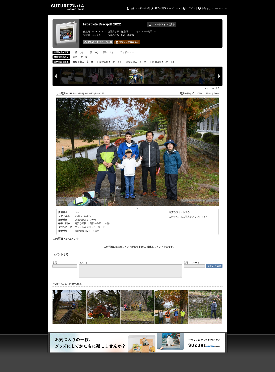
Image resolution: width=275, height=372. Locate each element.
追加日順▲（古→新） (137, 61)
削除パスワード (192, 262)
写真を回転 (80, 223)
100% (199, 93)
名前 (55, 262)
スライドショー (126, 52)
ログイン (190, 8)
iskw (75, 57)
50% (216, 93)
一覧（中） (93, 52)
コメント (83, 262)
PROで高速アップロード (167, 8)
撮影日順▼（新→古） (110, 61)
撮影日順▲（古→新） (84, 61)
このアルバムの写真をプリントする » (188, 216)
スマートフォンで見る (162, 24)
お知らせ (206, 8)
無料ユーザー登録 (140, 8)
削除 (107, 223)
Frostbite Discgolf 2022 (102, 24)
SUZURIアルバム (68, 7)
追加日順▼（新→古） (163, 61)
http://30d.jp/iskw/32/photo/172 (88, 93)
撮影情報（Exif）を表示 (87, 231)
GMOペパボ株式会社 (220, 9)
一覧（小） (78, 52)
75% (208, 93)
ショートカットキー (213, 88)
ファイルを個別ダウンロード (90, 227)
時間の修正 (95, 223)
